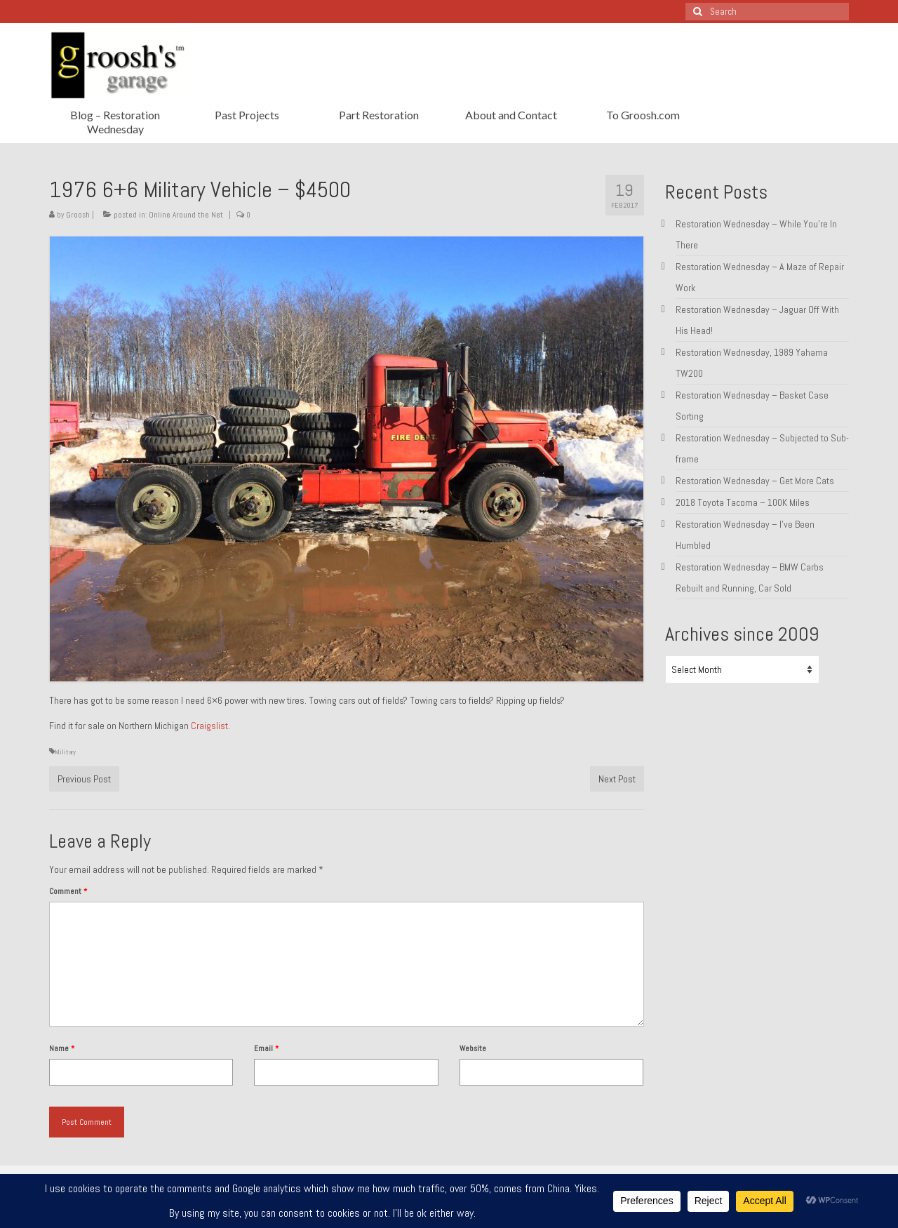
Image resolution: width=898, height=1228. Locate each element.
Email (266, 1048)
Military (65, 751)
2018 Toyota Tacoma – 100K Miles (743, 502)
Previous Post (84, 779)
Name (61, 1048)
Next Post (617, 779)
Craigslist (209, 725)
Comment (68, 891)
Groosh (78, 215)
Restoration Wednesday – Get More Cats (755, 480)
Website (473, 1048)
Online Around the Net (186, 215)
